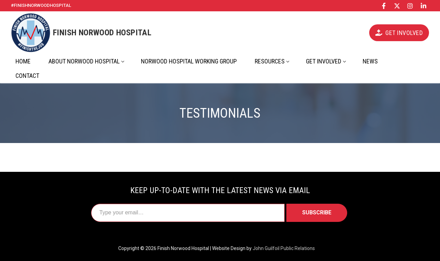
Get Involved (399, 32)
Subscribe (316, 212)
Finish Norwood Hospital (102, 32)
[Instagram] (410, 5)
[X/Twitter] (397, 5)
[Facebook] (383, 5)
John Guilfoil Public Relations (284, 248)
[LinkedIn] (423, 5)
